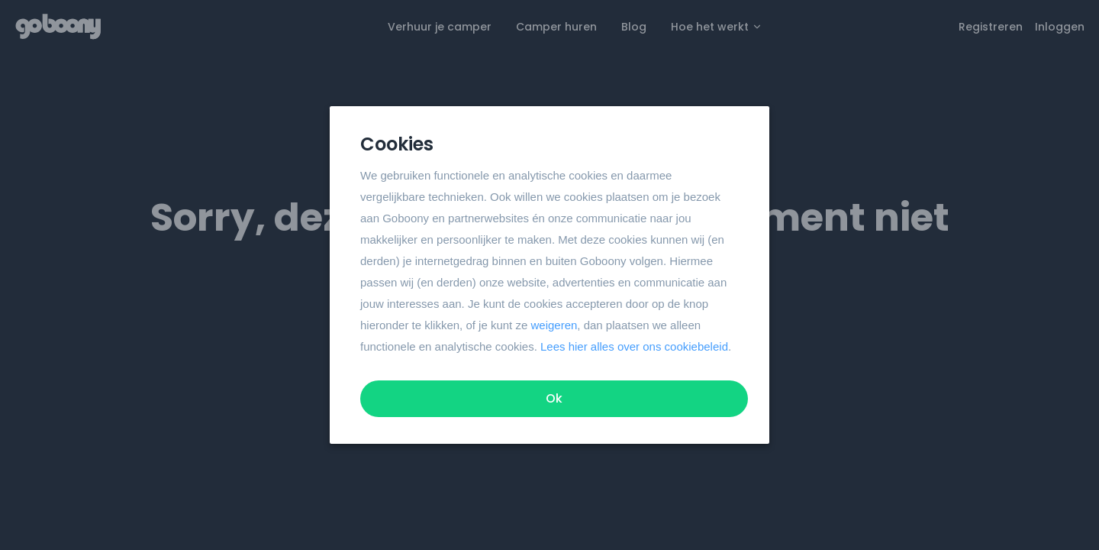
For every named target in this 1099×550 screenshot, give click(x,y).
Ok (554, 398)
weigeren (553, 325)
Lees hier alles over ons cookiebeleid (634, 346)
